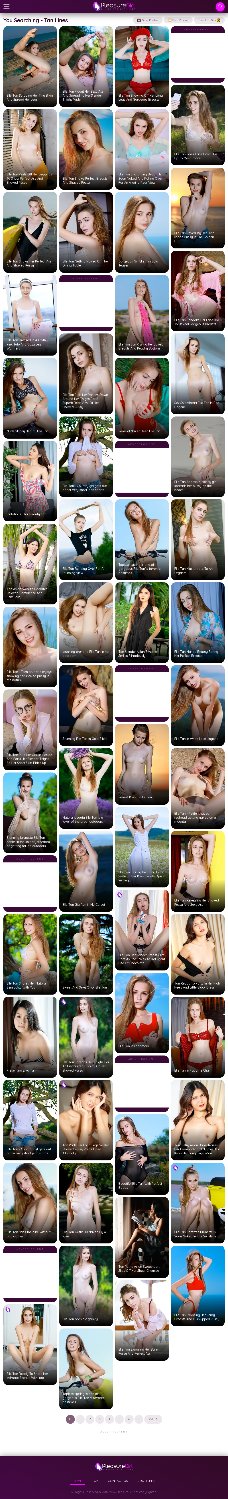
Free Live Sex (209, 20)
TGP (95, 1481)
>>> (153, 1419)
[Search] (220, 6)
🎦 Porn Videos (178, 20)
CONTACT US (118, 1481)
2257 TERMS (146, 1481)
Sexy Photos (147, 20)
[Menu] (6, 6)
